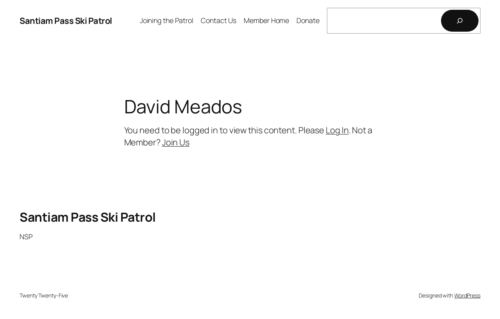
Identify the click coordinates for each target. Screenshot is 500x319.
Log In (337, 130)
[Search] (460, 21)
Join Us (175, 142)
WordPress (467, 295)
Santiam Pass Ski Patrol (66, 21)
